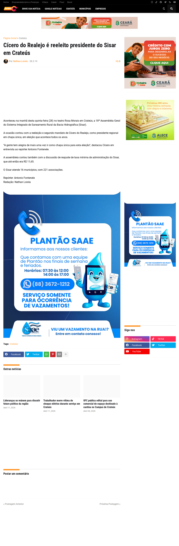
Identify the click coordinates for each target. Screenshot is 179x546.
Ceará (53, 2)
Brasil (69, 2)
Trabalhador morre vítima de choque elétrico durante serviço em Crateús (61, 404)
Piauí (62, 2)
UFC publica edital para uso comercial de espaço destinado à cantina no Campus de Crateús (100, 404)
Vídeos (45, 2)
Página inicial (10, 38)
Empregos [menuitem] (100, 8)
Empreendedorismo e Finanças (25, 2)
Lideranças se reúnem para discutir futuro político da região (21, 402)
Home (6, 2)
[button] (163, 9)
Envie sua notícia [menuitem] (31, 8)
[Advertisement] (58, 92)
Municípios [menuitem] (85, 8)
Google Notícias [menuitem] (53, 8)
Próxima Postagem (109, 504)
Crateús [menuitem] (70, 8)
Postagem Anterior (14, 504)
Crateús (23, 38)
